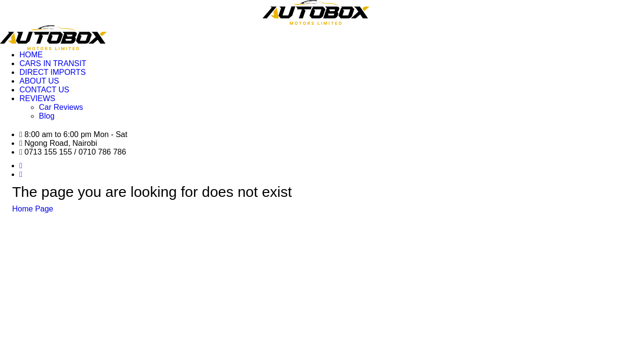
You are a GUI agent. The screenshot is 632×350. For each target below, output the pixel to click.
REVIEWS (37, 98)
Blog (46, 116)
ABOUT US (39, 81)
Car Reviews (61, 107)
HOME (31, 55)
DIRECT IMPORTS (52, 72)
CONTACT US (44, 90)
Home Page (32, 209)
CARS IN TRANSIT (53, 63)
